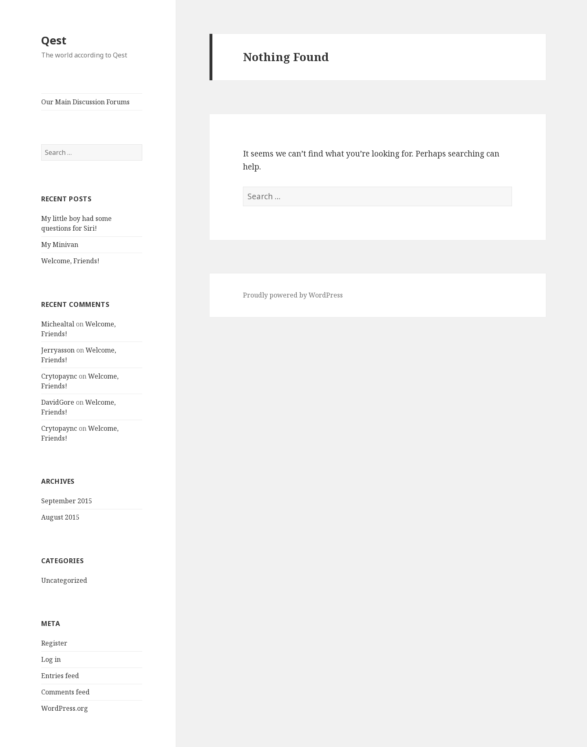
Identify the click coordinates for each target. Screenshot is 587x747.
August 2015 (60, 517)
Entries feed (60, 675)
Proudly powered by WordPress (293, 295)
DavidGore (57, 402)
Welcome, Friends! (70, 260)
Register (54, 643)
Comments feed (65, 692)
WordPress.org (64, 708)
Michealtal (57, 324)
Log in (51, 659)
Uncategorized (64, 580)
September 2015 (66, 500)
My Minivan (59, 244)
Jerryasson (58, 350)
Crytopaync (59, 376)
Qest (53, 40)
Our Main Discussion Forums (85, 101)
